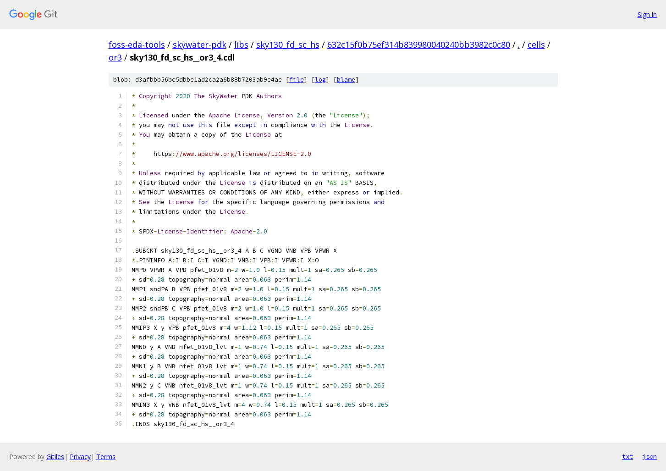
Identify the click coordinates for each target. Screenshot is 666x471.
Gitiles (55, 456)
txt (627, 456)
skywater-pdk (199, 44)
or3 (115, 57)
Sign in (647, 14)
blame (346, 79)
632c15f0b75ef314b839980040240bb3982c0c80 (418, 44)
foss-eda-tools (137, 44)
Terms (106, 456)
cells (536, 44)
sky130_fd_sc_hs (287, 44)
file (296, 79)
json (649, 456)
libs (241, 44)
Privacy (80, 456)
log (320, 79)
